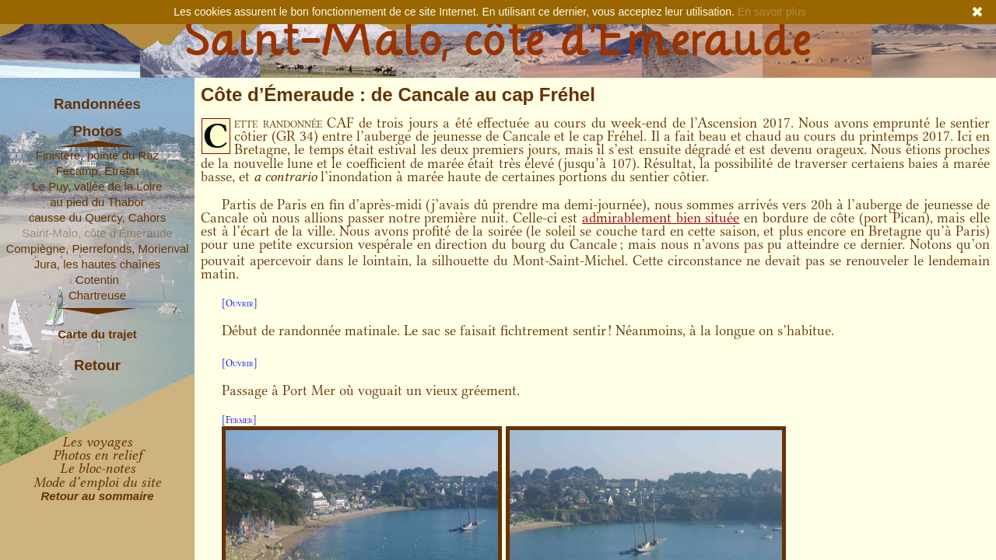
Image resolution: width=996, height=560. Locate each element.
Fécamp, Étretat (97, 170)
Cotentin (97, 279)
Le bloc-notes (97, 468)
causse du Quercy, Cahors (97, 217)
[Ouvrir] (240, 303)
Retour (97, 365)
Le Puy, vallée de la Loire (97, 186)
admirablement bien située (660, 217)
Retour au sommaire (96, 495)
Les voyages (97, 441)
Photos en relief (97, 455)
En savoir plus (772, 11)
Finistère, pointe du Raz (97, 155)
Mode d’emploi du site (97, 482)
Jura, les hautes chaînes (97, 264)
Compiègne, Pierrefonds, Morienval (96, 248)
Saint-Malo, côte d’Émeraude (97, 233)
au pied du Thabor (97, 201)
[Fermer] (239, 419)
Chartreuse (97, 295)
